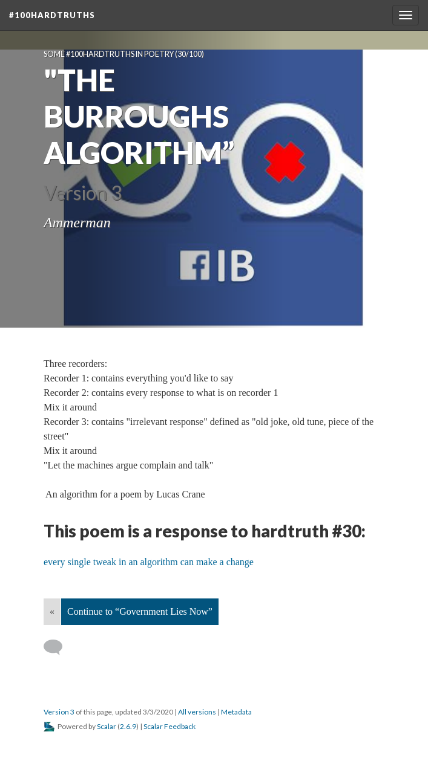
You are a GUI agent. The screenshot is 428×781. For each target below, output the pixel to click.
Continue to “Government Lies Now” (139, 611)
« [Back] (52, 611)
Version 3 (59, 711)
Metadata (236, 711)
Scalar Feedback (169, 726)
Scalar (106, 726)
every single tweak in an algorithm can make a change (149, 562)
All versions (197, 711)
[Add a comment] (58, 647)
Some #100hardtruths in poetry (109, 54)
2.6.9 (128, 726)
